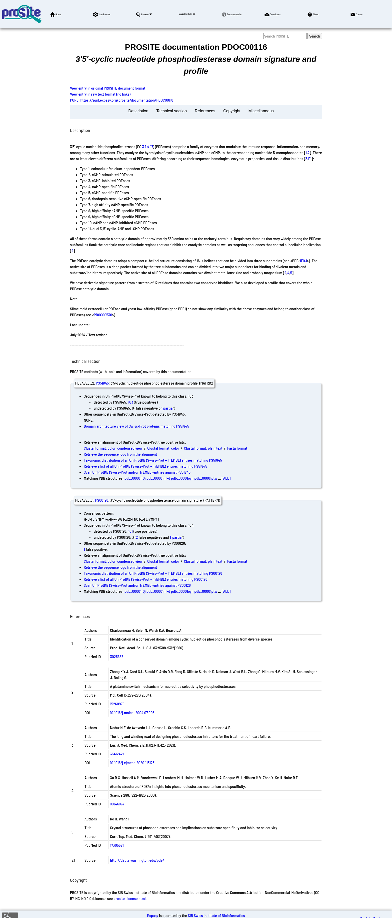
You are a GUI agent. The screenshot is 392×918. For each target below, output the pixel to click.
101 (130, 531)
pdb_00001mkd (158, 478)
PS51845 (102, 383)
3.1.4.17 (147, 146)
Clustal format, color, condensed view (113, 448)
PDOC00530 (103, 314)
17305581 (117, 845)
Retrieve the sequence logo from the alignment (120, 454)
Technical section (171, 111)
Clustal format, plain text (203, 448)
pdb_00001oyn (182, 478)
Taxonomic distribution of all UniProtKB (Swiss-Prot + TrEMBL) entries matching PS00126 (153, 573)
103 (130, 402)
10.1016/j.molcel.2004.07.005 (132, 712)
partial (168, 408)
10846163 (117, 803)
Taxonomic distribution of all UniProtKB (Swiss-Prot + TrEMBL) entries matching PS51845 (153, 460)
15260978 (117, 703)
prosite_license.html (130, 898)
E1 (310, 158)
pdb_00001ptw (205, 478)
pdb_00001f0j (135, 478)
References (205, 111)
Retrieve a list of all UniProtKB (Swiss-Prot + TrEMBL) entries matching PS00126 (145, 579)
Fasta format (237, 448)
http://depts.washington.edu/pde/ (137, 860)
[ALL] (226, 478)
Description (138, 111)
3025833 (117, 656)
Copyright (231, 111)
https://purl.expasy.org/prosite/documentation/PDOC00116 (126, 100)
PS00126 (101, 500)
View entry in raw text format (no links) (100, 94)
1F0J (303, 260)
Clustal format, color (163, 448)
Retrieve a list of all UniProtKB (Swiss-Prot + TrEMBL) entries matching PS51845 (145, 466)
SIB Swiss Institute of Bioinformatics (216, 915)
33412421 (117, 753)
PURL (74, 100)
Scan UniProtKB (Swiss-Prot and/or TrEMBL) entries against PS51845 (137, 472)
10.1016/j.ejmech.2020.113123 (132, 762)
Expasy (152, 915)
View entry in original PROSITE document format (107, 88)
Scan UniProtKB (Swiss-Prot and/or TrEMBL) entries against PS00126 (137, 585)
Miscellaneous (261, 111)
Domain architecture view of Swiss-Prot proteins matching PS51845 (136, 426)
